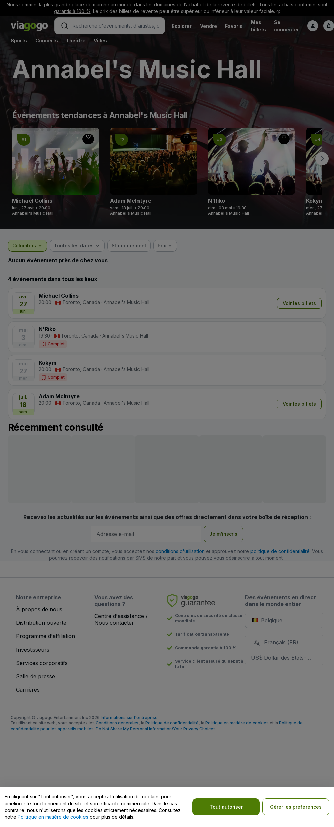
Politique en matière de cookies (53, 817)
